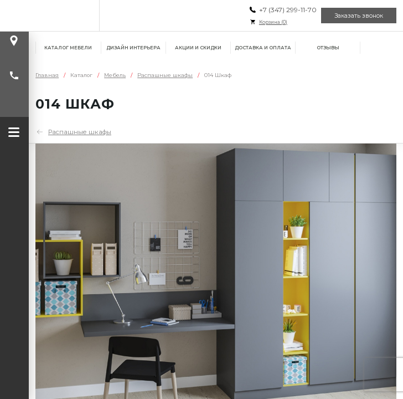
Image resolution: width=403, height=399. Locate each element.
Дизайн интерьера (133, 47)
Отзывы (328, 47)
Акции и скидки (198, 47)
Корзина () (273, 22)
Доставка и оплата (263, 47)
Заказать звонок (358, 15)
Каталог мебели (68, 47)
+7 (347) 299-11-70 (288, 10)
